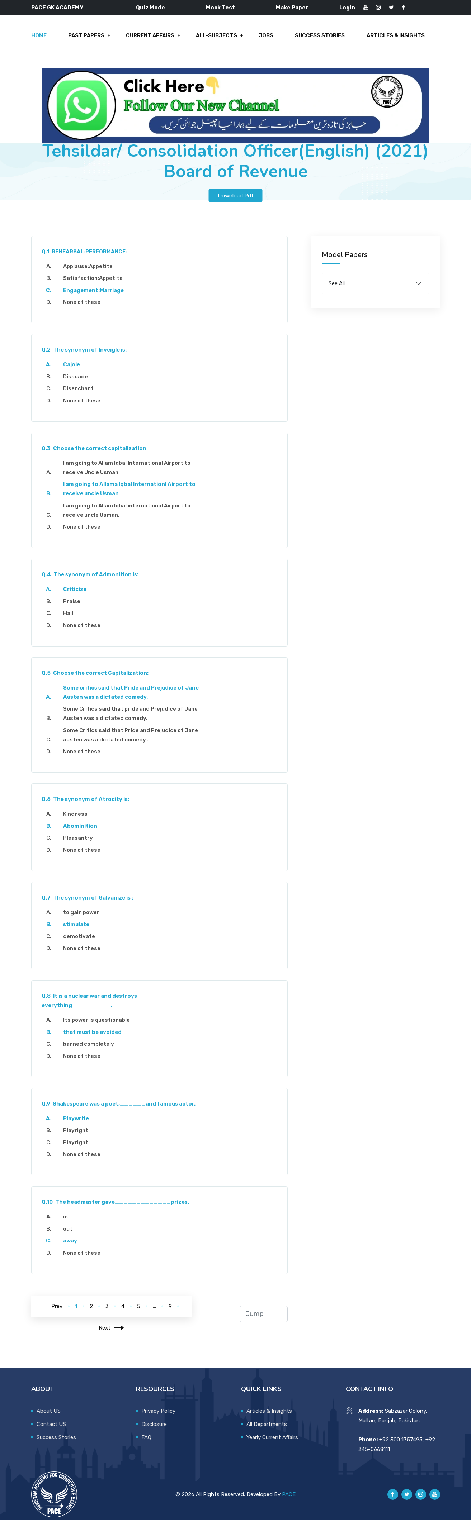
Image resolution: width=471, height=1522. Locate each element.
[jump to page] (263, 1316)
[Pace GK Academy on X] (406, 1496)
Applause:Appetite (88, 268)
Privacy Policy (158, 1412)
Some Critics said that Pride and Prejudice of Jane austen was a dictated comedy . (131, 737)
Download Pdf (236, 197)
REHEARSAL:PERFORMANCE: (85, 253)
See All (337, 285)
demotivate (80, 938)
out (68, 1230)
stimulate (77, 926)
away (71, 1243)
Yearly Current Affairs (272, 1439)
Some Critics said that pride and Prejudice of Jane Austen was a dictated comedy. (131, 716)
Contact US (51, 1426)
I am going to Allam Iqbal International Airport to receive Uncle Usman (127, 469)
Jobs (267, 36)
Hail (69, 615)
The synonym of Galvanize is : (88, 899)
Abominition (81, 828)
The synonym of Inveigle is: (85, 352)
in (66, 1219)
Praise (72, 603)
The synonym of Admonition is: (91, 576)
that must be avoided (93, 1034)
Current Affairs (151, 36)
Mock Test (220, 7)
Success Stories (320, 36)
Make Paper (292, 7)
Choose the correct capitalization (94, 450)
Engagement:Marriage (94, 292)
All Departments (266, 1426)
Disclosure (154, 1426)
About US (49, 1412)
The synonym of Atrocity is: (86, 801)
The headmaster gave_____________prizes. (116, 1204)
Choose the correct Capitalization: (96, 675)
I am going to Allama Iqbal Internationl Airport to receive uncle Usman (130, 491)
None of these (82, 304)
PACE (289, 1496)
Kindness (76, 816)
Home (40, 36)
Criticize (75, 591)
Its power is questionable (97, 1022)
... (154, 1308)
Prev (56, 1308)
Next (111, 1329)
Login (347, 7)
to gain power (82, 914)
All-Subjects (218, 36)
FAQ (146, 1439)
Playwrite (77, 1120)
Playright (76, 1132)
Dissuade (76, 378)
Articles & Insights (395, 36)
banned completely (89, 1046)
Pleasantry (79, 840)
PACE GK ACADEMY (57, 7)
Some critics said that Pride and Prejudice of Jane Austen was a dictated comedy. (131, 694)
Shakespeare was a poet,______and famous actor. (119, 1105)
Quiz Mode (150, 7)
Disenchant (79, 390)
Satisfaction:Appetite (93, 280)
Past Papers (87, 36)
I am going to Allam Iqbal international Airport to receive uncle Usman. (127, 512)
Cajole (72, 366)
